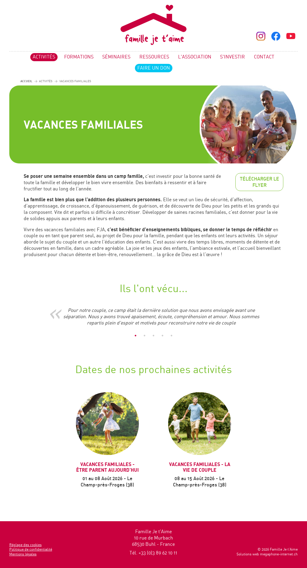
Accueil (26, 81)
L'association (194, 57)
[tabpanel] (153, 316)
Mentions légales (23, 554)
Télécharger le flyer (259, 182)
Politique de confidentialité (30, 549)
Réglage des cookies (25, 545)
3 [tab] (153, 336)
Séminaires (116, 57)
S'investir (232, 57)
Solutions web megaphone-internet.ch (267, 554)
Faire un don (153, 68)
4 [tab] (162, 336)
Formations (79, 57)
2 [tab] (145, 336)
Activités (44, 57)
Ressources (154, 57)
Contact (264, 57)
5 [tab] (171, 336)
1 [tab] (136, 336)
